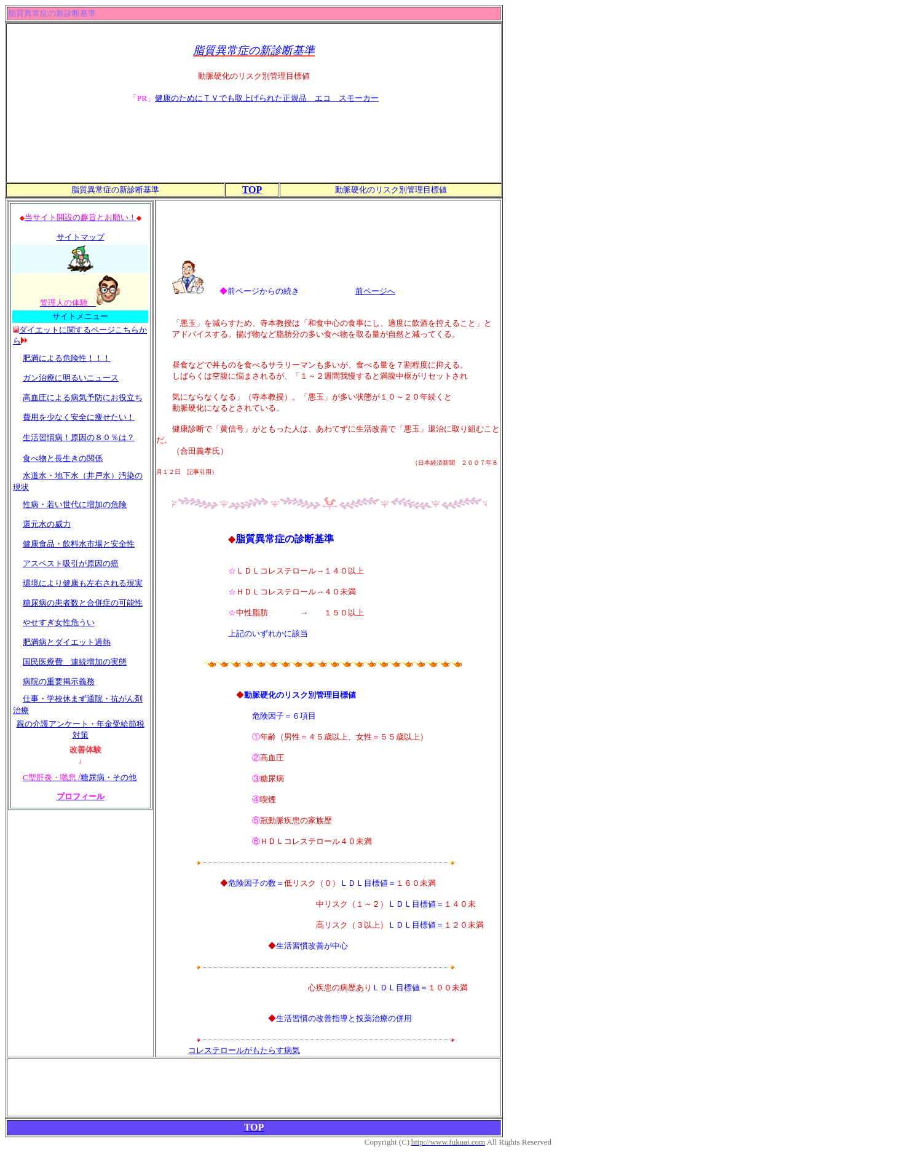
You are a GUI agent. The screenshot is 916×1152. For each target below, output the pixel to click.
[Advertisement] (254, 153)
